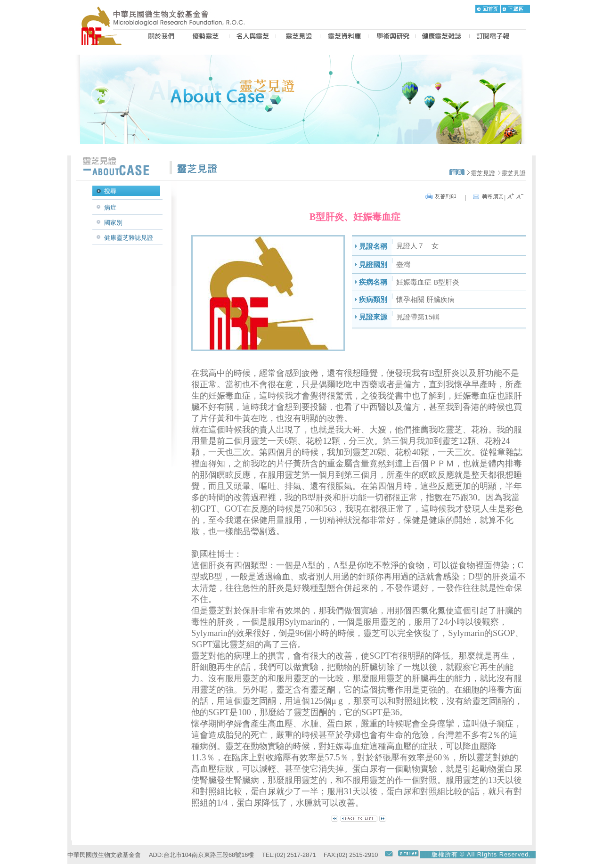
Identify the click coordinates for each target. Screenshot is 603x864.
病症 (110, 207)
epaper (493, 37)
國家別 (113, 222)
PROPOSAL (391, 37)
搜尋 (110, 191)
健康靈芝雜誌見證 (128, 237)
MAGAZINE (442, 37)
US (160, 37)
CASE (298, 37)
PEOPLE (252, 37)
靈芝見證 (483, 173)
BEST (206, 37)
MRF (104, 37)
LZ (344, 37)
